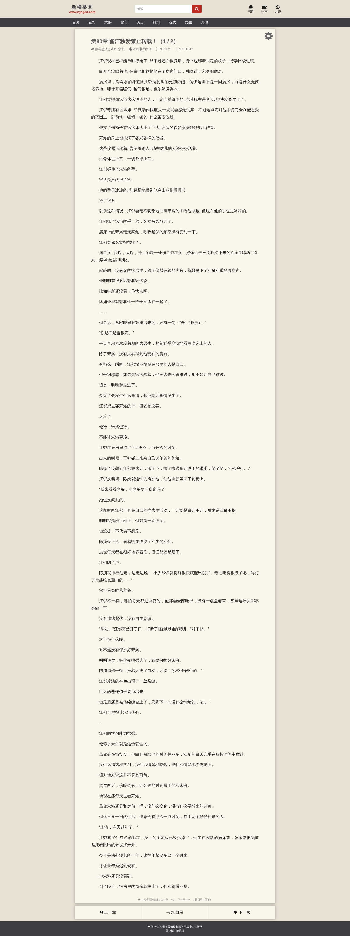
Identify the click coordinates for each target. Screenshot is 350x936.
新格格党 (156, 926)
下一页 (242, 912)
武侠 (108, 22)
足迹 (277, 9)
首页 (75, 22)
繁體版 (180, 930)
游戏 (172, 22)
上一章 (107, 912)
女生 (188, 22)
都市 (124, 22)
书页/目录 (174, 912)
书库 (251, 9)
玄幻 (92, 22)
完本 (264, 9)
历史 (140, 22)
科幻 (156, 22)
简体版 (170, 930)
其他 (204, 22)
